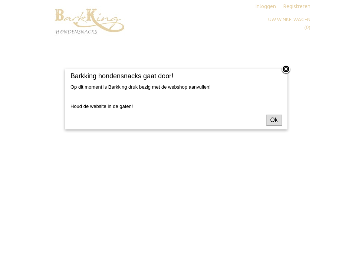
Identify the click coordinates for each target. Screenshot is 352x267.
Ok (274, 120)
